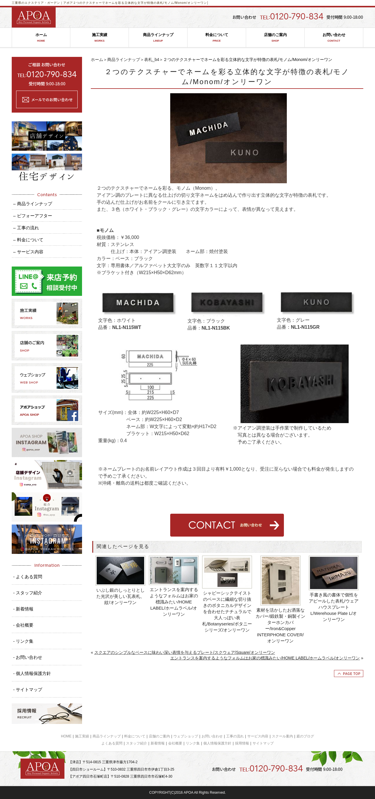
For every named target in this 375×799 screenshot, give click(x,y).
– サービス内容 (28, 251)
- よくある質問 (27, 576)
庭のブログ (305, 736)
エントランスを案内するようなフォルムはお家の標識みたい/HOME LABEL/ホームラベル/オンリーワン (174, 602)
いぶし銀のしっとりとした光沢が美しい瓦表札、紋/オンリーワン (120, 596)
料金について (217, 38)
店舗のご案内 (275, 38)
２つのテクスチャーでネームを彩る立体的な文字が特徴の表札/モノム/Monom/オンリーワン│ (141, 2)
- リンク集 (23, 641)
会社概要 (175, 743)
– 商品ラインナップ (32, 203)
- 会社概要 (23, 624)
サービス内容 (257, 736)
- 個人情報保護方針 (32, 673)
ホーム (41, 38)
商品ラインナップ (158, 38)
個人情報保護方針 (217, 743)
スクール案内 (282, 736)
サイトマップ (263, 743)
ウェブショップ (185, 736)
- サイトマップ (27, 689)
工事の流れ (235, 736)
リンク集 (193, 743)
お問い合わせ (334, 38)
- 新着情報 (23, 608)
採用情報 (242, 743)
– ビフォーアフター (32, 215)
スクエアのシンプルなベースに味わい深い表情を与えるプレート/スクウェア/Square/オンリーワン (184, 652)
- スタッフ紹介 (27, 592)
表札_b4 (151, 59)
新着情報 (158, 743)
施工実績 (99, 38)
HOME (66, 736)
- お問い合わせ (27, 657)
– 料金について (28, 239)
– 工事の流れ (26, 227)
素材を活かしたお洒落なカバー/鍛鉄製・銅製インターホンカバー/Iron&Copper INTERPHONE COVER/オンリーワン (280, 625)
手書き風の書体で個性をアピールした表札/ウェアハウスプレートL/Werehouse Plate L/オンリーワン (333, 607)
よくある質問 (111, 743)
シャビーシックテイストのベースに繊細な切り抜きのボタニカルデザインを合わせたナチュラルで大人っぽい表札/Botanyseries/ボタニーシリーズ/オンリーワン (227, 611)
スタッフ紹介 (136, 743)
